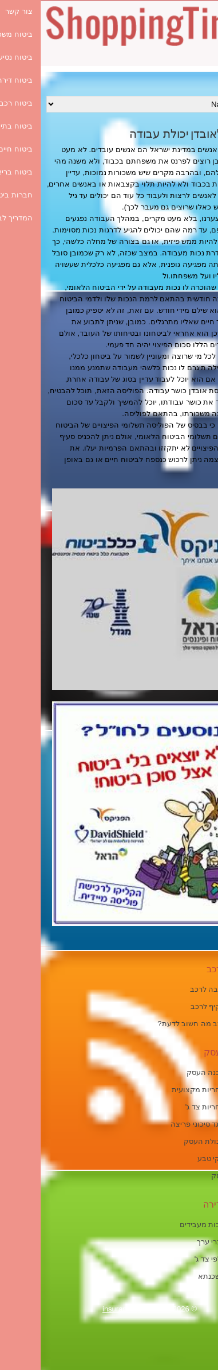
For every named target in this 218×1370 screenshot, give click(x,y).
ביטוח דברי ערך (180, 1241)
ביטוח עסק (188, 1175)
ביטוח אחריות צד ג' (175, 1107)
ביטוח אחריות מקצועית (168, 1089)
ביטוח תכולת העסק (174, 1141)
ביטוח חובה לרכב (177, 989)
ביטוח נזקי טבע (181, 1158)
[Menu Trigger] (197, 65)
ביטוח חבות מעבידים (172, 1224)
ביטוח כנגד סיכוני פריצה (167, 1124)
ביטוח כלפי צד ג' (179, 1259)
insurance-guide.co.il (96, 1309)
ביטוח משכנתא (181, 1276)
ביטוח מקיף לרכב (177, 1006)
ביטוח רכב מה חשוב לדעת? (161, 1023)
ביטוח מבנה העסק (175, 1072)
